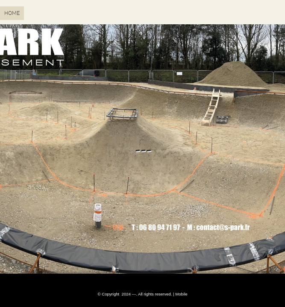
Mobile (181, 294)
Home (12, 13)
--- (142, 149)
